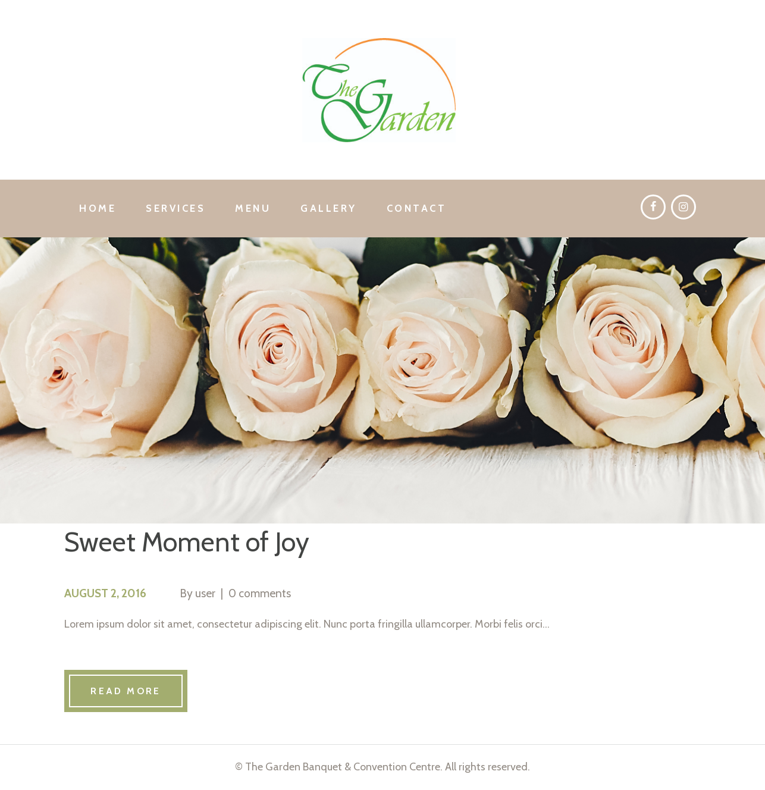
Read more (125, 691)
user (205, 593)
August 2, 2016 (105, 593)
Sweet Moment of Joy (186, 542)
